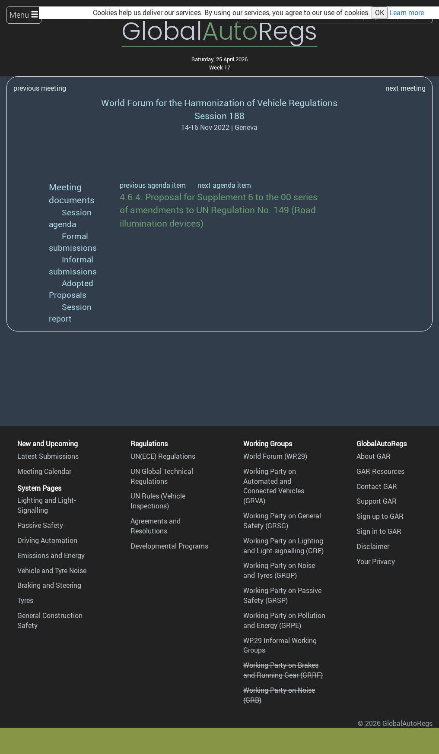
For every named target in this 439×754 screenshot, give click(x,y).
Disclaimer (372, 546)
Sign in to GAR (378, 531)
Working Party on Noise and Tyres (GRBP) (279, 570)
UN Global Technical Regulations (161, 476)
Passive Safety (40, 525)
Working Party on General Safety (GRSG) (282, 520)
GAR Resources (380, 471)
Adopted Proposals (71, 289)
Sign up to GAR (380, 516)
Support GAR (376, 501)
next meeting (405, 88)
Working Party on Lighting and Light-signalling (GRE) (283, 545)
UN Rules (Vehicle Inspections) (157, 501)
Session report (70, 312)
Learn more (406, 12)
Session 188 (219, 115)
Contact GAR (376, 486)
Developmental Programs (169, 546)
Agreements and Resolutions (155, 526)
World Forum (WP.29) (275, 456)
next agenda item (224, 185)
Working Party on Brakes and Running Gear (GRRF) (283, 670)
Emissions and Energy (51, 555)
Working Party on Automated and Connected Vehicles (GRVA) (273, 486)
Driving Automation (47, 540)
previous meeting (39, 88)
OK (379, 12)
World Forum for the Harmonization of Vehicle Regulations (219, 102)
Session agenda (70, 218)
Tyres (25, 600)
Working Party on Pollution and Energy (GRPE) (284, 620)
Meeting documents (72, 193)
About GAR (373, 456)
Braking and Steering (49, 585)
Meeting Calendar (44, 471)
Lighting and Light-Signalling (46, 505)
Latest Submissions (48, 456)
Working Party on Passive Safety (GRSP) (282, 595)
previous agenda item (153, 185)
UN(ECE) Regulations (162, 456)
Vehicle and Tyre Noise (51, 570)
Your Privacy (375, 561)
